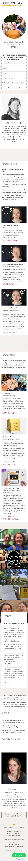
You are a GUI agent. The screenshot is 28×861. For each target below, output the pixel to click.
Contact (16, 827)
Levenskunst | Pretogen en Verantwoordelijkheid (14, 843)
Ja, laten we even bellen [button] (14, 88)
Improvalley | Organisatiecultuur (14, 833)
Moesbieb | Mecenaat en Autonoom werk (14, 846)
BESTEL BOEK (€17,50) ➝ (10, 465)
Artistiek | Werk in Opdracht (14, 835)
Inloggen (22, 827)
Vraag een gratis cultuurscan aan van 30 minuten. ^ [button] (14, 815)
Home (5, 827)
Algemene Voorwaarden (11, 850)
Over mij (11, 827)
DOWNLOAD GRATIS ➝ (10, 413)
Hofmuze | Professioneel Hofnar (14, 831)
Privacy (20, 850)
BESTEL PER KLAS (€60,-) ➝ (11, 519)
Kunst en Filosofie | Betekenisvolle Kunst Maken (14, 840)
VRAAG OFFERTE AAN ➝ (10, 240)
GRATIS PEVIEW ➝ (8, 517)
